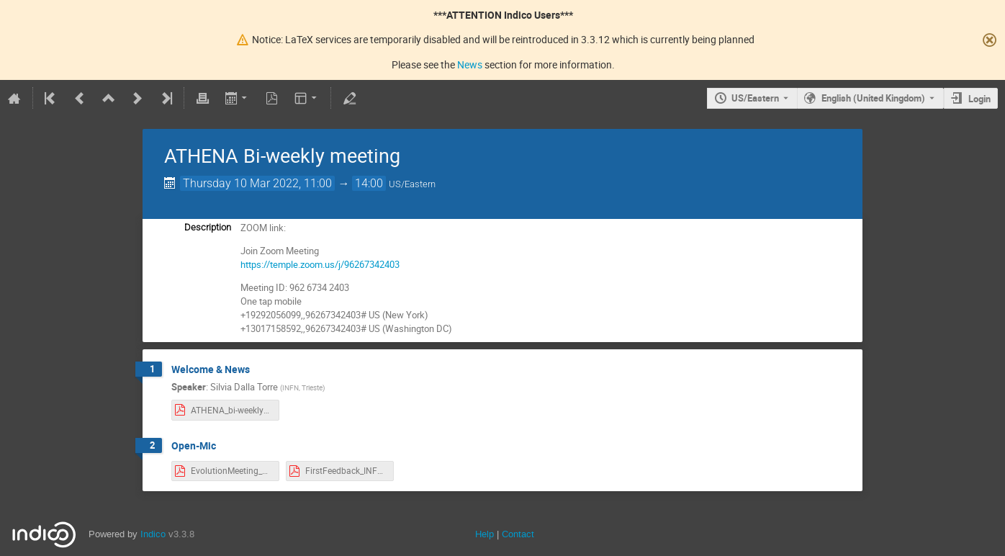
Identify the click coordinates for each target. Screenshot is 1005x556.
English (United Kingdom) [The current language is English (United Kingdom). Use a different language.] (873, 97)
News (469, 64)
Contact (518, 534)
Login (979, 98)
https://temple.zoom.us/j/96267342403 (320, 264)
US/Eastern (755, 97)
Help (484, 534)
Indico (153, 534)
